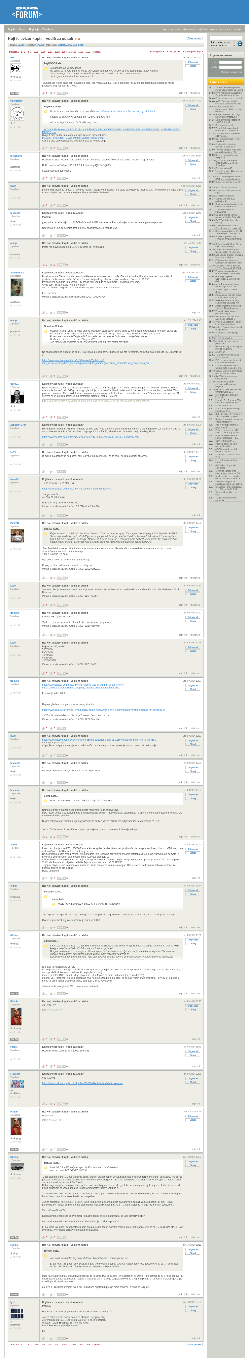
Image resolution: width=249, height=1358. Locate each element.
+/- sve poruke (157, 51)
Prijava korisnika (221, 55)
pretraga (237, 29)
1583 (64, 52)
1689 (87, 52)
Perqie (14, 1047)
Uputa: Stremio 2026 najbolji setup (225, 200)
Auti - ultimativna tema (226, 187)
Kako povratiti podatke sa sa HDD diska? (227, 121)
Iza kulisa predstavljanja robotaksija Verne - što (227, 285)
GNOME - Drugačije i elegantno (225, 466)
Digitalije (34, 29)
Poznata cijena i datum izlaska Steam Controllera (227, 272)
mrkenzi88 (16, 155)
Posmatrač (16, 100)
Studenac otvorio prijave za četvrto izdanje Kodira (228, 205)
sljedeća (96, 52)
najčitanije (203, 29)
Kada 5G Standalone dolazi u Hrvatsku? (228, 134)
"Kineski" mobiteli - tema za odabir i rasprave (228, 420)
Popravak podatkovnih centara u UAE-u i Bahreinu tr (228, 238)
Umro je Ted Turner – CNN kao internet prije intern (228, 401)
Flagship (15, 1074)
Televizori (47, 29)
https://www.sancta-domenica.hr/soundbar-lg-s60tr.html (125, 111)
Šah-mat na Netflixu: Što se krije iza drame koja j (228, 245)
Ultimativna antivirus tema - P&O (228, 455)
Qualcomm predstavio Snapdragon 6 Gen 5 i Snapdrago (226, 162)
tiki (12, 57)
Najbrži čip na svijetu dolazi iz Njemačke (228, 328)
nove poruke (216, 29)
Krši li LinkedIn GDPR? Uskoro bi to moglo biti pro (228, 366)
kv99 (13, 186)
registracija (175, 29)
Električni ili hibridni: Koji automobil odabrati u (227, 317)
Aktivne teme (218, 82)
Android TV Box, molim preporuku (226, 342)
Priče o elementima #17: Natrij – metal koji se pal (227, 431)
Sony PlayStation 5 (224, 441)
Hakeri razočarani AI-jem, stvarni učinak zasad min (227, 301)
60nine (14, 935)
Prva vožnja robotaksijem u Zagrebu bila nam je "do (228, 94)
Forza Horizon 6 (223, 405)
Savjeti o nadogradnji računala (225, 498)
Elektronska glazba (224, 196)
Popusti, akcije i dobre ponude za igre (226, 312)
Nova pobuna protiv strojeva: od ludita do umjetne (225, 384)
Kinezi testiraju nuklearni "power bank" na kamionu (227, 250)
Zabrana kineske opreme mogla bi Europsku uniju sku (229, 88)
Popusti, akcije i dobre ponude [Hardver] (226, 445)
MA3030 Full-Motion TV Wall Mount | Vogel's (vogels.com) (73, 138)
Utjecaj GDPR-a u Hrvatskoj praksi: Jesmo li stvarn (228, 372)
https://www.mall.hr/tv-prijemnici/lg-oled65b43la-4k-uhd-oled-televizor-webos (82, 1083)
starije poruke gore (194, 51)
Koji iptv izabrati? (223, 168)
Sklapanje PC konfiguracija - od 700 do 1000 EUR (228, 488)
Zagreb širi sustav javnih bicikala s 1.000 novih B (227, 129)
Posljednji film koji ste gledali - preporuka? (225, 145)
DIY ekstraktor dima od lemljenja (226, 396)
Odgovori (193, 62)
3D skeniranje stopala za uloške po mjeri (227, 356)
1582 (57, 52)
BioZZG (15, 523)
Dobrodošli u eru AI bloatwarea (224, 210)
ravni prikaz (174, 51)
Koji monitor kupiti (224, 125)
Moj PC (14, 93)
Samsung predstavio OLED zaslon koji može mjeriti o (228, 232)
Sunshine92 (17, 272)
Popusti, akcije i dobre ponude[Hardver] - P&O (226, 436)
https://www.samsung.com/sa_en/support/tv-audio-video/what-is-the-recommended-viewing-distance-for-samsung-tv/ (103, 709)
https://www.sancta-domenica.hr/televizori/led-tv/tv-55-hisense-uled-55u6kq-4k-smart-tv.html (90, 437)
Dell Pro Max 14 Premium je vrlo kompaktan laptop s (229, 415)
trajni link (183, 93)
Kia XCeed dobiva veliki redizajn (226, 221)
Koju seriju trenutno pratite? (228, 98)
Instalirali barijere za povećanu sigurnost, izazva (228, 482)
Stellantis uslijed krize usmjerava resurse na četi (227, 472)
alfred (14, 844)
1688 (80, 52)
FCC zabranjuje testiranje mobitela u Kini (227, 409)
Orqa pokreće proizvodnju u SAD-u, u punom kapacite (228, 177)
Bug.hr (12, 29)
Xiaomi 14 (220, 352)
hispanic (15, 213)
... (31, 52)
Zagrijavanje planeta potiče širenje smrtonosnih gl (228, 296)
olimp (13, 243)
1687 (73, 52)
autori (228, 29)
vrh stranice (238, 1352)
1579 (35, 52)
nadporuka (195, 93)
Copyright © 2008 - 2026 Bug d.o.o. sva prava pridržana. (124, 1357)
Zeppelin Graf (18, 425)
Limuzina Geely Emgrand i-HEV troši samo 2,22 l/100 (228, 266)
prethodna (14, 52)
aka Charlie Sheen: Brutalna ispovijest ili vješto (229, 256)
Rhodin (14, 1157)
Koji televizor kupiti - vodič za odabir (63, 213)
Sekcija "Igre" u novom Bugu (226, 290)
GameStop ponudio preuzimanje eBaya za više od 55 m (228, 109)
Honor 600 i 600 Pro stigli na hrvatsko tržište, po (227, 115)
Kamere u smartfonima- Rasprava (226, 156)
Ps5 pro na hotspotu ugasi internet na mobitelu (228, 361)
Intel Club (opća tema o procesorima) (226, 426)
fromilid (15, 479)
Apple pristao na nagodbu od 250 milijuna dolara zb (227, 477)
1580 (43, 52)
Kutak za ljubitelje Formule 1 (228, 183)
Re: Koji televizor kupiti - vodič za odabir (65, 57)
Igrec (13, 1302)
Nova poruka (194, 38)
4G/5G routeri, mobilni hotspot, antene (226, 450)
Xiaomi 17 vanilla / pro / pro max (228, 493)
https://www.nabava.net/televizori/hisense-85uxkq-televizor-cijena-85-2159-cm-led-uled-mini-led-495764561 (99, 739)
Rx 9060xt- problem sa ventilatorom (226, 377)
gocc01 (14, 383)
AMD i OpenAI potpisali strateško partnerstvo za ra (228, 102)
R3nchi (14, 1001)
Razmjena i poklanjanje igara (226, 333)
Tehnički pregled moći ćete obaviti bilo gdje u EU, (228, 150)
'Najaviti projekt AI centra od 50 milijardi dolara (228, 172)
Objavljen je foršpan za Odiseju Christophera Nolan (228, 261)
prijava (164, 29)
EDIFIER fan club (223, 338)
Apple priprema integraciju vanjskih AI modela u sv (228, 307)
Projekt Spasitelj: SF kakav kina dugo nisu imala (228, 323)
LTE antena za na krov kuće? (226, 461)
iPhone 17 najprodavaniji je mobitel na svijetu (228, 347)
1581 (50, 52)
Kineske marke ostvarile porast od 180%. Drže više (228, 216)
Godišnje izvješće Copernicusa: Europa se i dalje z (227, 278)
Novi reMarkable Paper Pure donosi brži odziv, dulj (228, 226)
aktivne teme (189, 29)
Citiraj (193, 66)
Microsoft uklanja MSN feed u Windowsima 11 (228, 390)
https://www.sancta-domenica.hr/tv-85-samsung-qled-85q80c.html (77, 488)
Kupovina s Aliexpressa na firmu (228, 191)
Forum (22, 29)
